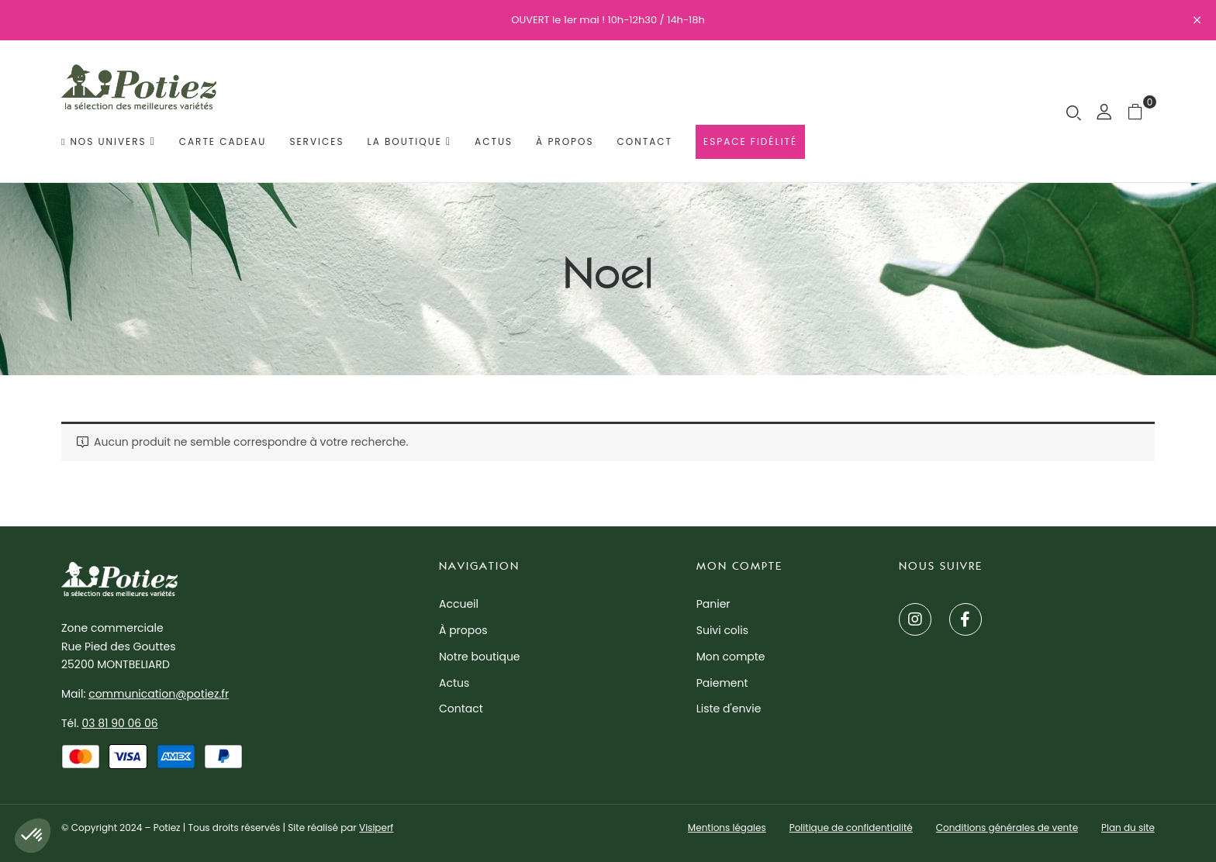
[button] (1141, 111)
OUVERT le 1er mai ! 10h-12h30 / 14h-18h (608, 19)
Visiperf (376, 827)
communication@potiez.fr (158, 694)
